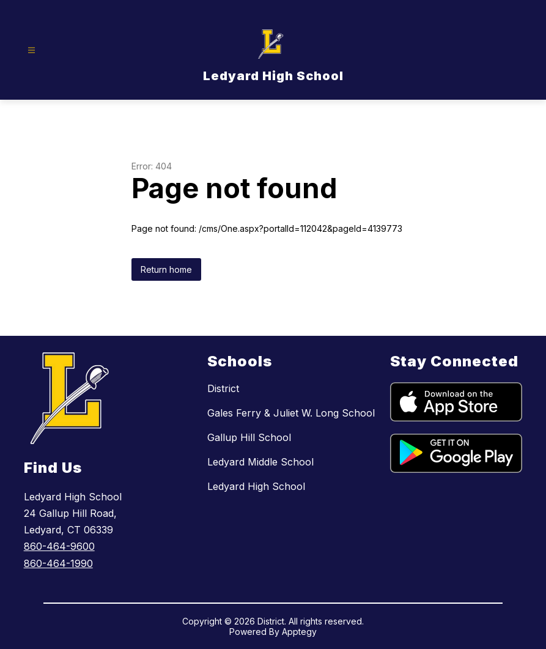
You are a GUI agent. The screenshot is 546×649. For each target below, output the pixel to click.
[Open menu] (31, 50)
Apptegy (299, 631)
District (223, 388)
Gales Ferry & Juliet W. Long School (291, 413)
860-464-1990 (58, 563)
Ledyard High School (256, 486)
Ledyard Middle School (260, 462)
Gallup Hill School (249, 437)
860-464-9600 (59, 546)
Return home (166, 269)
